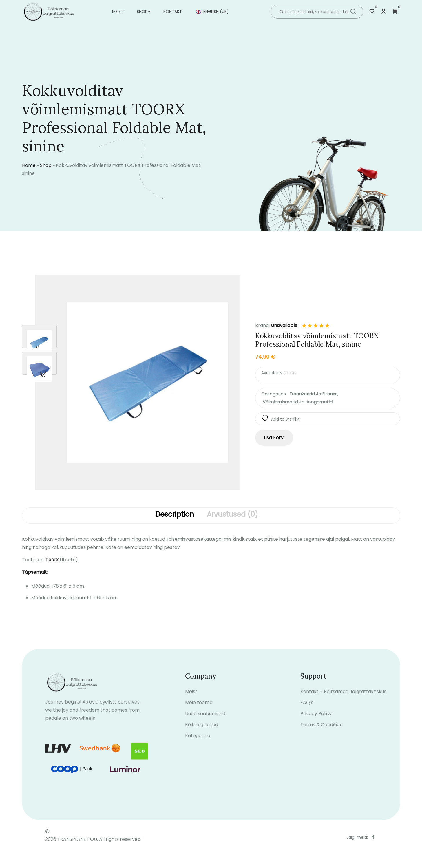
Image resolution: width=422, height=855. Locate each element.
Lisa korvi (274, 437)
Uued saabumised (205, 718)
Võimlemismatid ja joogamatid (298, 402)
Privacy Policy (316, 718)
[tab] (174, 515)
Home (29, 165)
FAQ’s (306, 707)
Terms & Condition (321, 729)
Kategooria (197, 740)
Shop (142, 11)
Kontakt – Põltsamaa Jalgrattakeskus (343, 696)
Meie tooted (199, 707)
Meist (117, 11)
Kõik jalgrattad (201, 729)
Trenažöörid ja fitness (313, 394)
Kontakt (172, 11)
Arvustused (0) (232, 514)
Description (174, 514)
